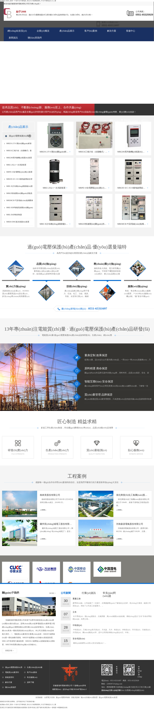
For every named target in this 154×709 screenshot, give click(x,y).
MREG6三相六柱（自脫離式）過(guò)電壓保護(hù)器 (19, 152)
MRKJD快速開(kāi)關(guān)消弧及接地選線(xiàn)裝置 (19, 194)
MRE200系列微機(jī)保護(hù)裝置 (19, 158)
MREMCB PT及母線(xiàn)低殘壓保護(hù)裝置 (19, 202)
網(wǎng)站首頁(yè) (17, 31)
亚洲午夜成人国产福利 (35, 707)
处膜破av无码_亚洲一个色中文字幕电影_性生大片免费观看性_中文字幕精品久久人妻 (28, 704)
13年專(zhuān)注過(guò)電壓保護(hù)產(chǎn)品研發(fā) (77, 329)
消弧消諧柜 (75, 697)
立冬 (75, 612)
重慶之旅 (77, 599)
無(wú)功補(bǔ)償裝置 (89, 697)
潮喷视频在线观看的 (20, 707)
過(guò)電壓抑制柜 (63, 697)
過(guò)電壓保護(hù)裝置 (108, 697)
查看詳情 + (9, 651)
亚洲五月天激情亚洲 (7, 707)
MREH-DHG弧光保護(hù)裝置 (17, 222)
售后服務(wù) (32, 677)
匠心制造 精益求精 (77, 421)
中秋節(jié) (77, 625)
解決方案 (111, 31)
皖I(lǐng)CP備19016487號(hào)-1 (75, 689)
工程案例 (77, 476)
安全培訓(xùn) (79, 639)
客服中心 (130, 31)
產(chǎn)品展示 (66, 31)
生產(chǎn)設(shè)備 (34, 667)
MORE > (52, 593)
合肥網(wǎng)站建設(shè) (134, 690)
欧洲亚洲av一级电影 (49, 707)
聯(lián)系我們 (35, 37)
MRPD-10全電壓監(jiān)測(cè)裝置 (19, 172)
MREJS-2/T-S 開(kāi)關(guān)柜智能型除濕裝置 (19, 145)
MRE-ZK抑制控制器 (14, 215)
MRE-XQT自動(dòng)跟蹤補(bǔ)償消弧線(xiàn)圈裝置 (19, 187)
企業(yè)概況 (43, 31)
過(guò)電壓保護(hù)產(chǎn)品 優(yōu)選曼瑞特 (77, 246)
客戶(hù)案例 (90, 31)
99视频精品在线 (62, 707)
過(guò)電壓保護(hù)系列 (19, 136)
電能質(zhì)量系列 (12, 672)
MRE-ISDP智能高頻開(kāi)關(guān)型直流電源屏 (19, 209)
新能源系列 (9, 677)
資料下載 (30, 682)
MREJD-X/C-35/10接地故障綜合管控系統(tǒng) (19, 180)
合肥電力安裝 (49, 697)
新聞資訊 (13, 37)
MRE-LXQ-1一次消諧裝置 (16, 165)
